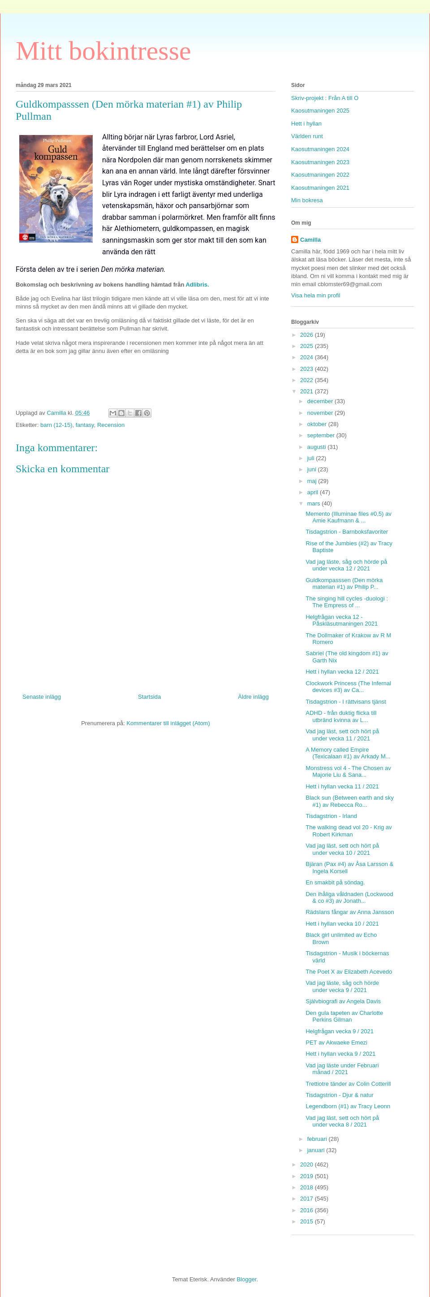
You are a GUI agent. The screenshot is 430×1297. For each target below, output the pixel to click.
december (321, 401)
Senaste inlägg (41, 696)
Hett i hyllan (306, 123)
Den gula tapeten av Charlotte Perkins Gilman (344, 1016)
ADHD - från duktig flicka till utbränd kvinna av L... (340, 716)
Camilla (310, 239)
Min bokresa (307, 200)
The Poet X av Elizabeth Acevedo (348, 971)
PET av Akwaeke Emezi (336, 1042)
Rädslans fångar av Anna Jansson (349, 912)
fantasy (85, 425)
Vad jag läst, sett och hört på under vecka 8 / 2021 (342, 1121)
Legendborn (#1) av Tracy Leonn (347, 1106)
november (321, 412)
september (321, 435)
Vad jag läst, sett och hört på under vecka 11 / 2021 (342, 735)
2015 (307, 1221)
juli (311, 458)
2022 (307, 380)
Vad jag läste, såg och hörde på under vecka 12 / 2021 (346, 565)
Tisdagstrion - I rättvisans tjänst (345, 701)
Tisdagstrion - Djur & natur (339, 1095)
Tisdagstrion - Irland (331, 816)
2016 (307, 1210)
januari (317, 1150)
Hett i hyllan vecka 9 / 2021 (340, 1053)
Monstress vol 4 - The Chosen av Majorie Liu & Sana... (348, 772)
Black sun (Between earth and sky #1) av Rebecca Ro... (349, 801)
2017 (307, 1198)
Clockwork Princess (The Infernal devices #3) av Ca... (348, 687)
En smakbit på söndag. (335, 882)
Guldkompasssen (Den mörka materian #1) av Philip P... (344, 584)
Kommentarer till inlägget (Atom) (168, 723)
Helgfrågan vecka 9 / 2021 (339, 1031)
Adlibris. (197, 284)
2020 (307, 1164)
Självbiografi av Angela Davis (343, 1001)
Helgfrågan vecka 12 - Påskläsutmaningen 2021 (341, 620)
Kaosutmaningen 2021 (320, 187)
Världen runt (307, 136)
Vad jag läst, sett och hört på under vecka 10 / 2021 (342, 849)
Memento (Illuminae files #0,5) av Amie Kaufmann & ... (348, 517)
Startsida (149, 696)
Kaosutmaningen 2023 (320, 162)
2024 (307, 357)
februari (318, 1139)
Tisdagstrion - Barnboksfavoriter (346, 531)
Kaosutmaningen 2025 (320, 110)
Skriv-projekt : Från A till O (324, 98)
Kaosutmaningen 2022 (320, 174)
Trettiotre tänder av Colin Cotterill (348, 1083)
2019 (307, 1176)
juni (312, 469)
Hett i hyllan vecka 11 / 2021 (341, 786)
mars (314, 503)
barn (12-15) (56, 425)
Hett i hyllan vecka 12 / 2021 (341, 671)
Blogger (246, 1279)
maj (312, 481)
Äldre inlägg (253, 696)
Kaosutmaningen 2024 (320, 149)
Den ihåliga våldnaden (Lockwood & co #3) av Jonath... (349, 898)
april (313, 492)
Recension (111, 425)
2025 (307, 346)
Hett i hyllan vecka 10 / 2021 (341, 923)
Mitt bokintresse (103, 50)
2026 (307, 334)
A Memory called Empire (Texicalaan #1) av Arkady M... (347, 753)
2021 (307, 391)
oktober (317, 424)
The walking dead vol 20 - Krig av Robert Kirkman (348, 831)
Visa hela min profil (315, 295)
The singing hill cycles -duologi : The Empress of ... (346, 602)
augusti (317, 447)
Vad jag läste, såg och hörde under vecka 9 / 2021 (342, 986)
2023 (307, 369)
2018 (307, 1187)
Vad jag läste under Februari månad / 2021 (341, 1069)
